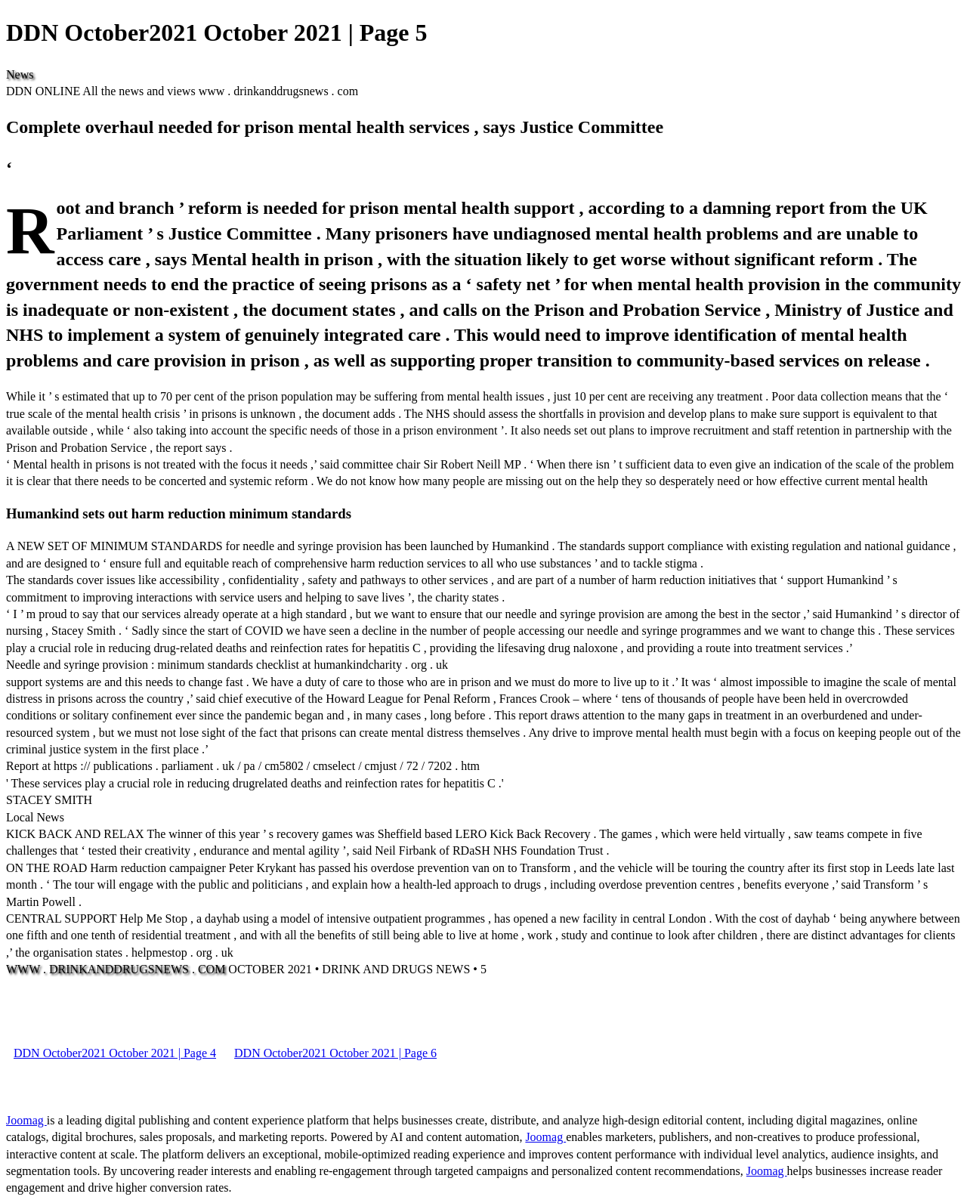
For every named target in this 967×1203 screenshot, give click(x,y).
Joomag (26, 1120)
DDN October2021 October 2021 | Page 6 (335, 1053)
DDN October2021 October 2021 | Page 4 (115, 1053)
